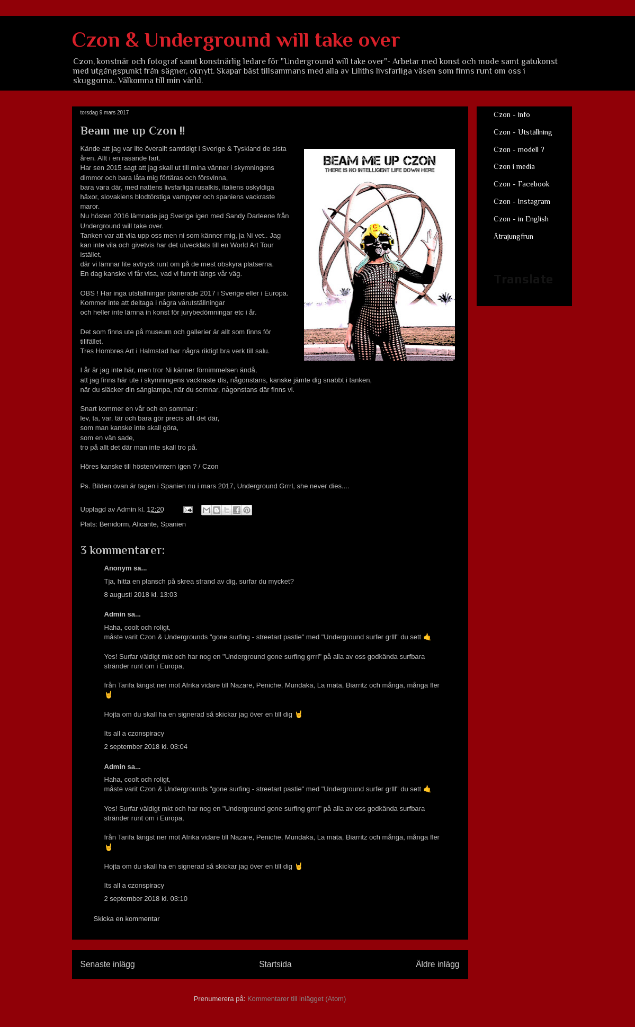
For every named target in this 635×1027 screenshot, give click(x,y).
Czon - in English (521, 219)
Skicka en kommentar (127, 919)
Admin (115, 614)
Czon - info (512, 114)
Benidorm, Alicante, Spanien (143, 524)
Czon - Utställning (523, 132)
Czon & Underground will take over (236, 39)
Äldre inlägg (437, 964)
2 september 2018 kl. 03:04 (146, 747)
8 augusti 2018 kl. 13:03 (140, 595)
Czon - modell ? (519, 149)
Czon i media (514, 166)
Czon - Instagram (522, 201)
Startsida (275, 964)
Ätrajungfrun (513, 236)
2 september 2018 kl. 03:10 (146, 899)
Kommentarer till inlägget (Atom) (296, 999)
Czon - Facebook (522, 184)
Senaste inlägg (108, 964)
